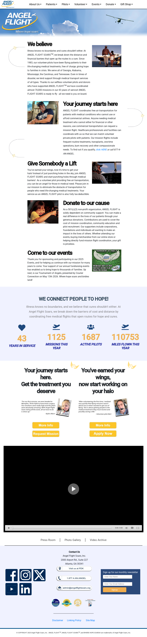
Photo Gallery (73, 540)
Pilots (66, 4)
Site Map (90, 620)
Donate (111, 4)
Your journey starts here (90, 104)
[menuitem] (35, 4)
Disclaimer (57, 620)
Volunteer (81, 4)
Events (97, 4)
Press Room (48, 540)
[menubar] (81, 4)
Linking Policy (74, 620)
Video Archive (98, 540)
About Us (35, 4)
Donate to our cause (86, 203)
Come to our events (49, 252)
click (101, 149)
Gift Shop (126, 4)
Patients (52, 4)
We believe (39, 44)
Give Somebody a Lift (51, 163)
